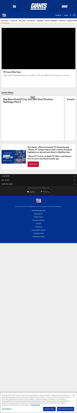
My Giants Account (38, 220)
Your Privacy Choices (39, 230)
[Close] (74, 395)
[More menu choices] (74, 15)
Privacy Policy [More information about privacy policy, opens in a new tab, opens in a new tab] (35, 405)
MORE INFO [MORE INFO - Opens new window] (33, 164)
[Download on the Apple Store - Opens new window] (31, 191)
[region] (38, 402)
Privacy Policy (38, 217)
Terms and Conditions (38, 210)
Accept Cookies (49, 409)
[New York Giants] (38, 200)
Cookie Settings (38, 233)
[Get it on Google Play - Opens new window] (45, 192)
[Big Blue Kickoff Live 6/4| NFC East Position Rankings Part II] (33, 101)
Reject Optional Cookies (65, 409)
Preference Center (38, 236)
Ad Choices (38, 227)
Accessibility (38, 214)
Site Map (38, 223)
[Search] (70, 15)
